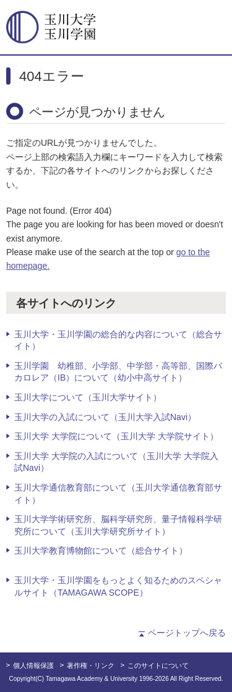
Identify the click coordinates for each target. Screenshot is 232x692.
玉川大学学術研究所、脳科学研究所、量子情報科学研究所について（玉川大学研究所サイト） (118, 525)
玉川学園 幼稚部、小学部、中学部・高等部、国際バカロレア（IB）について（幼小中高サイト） (118, 372)
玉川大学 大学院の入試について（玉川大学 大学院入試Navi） (116, 462)
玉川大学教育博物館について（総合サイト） (100, 550)
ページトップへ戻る (187, 633)
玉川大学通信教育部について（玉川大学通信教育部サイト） (118, 494)
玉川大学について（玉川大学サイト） (87, 397)
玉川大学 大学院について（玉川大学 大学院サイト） (116, 436)
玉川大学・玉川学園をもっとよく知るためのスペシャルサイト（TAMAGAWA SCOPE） (118, 586)
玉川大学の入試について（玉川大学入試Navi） (105, 417)
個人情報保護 (33, 665)
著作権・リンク (90, 665)
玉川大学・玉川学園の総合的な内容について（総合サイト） (118, 340)
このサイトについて (158, 665)
